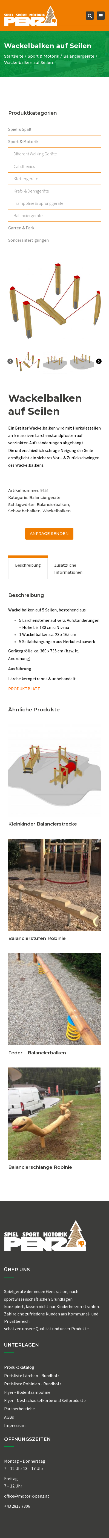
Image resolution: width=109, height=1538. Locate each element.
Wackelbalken (56, 510)
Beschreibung (28, 565)
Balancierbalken (53, 504)
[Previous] (10, 362)
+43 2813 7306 (17, 1506)
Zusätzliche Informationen (68, 568)
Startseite (14, 56)
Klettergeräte (26, 178)
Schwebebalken (24, 510)
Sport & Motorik (43, 56)
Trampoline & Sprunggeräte (39, 203)
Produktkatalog (19, 1367)
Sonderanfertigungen (28, 240)
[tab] (28, 568)
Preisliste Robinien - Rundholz (32, 1383)
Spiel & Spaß (19, 129)
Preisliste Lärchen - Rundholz (31, 1375)
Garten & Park (21, 227)
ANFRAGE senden (49, 533)
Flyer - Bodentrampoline (27, 1392)
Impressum (14, 1425)
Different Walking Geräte (35, 153)
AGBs (9, 1417)
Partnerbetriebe (19, 1408)
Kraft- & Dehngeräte (31, 191)
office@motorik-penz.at (26, 1496)
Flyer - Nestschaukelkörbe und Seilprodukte (45, 1400)
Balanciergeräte (78, 56)
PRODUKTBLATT (24, 688)
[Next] (99, 362)
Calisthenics (24, 166)
